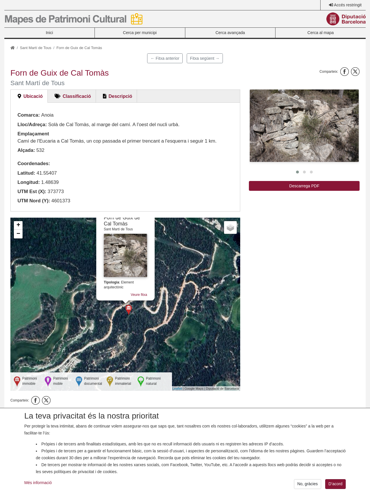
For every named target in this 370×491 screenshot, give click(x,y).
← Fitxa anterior (165, 58)
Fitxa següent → (204, 58)
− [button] (18, 234)
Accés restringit (348, 5)
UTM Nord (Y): (33, 201)
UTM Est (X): (31, 191)
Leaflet (177, 388)
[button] (304, 125)
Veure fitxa (139, 295)
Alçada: (26, 150)
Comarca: (28, 115)
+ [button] (18, 225)
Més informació (38, 487)
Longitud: (28, 182)
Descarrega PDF (304, 186)
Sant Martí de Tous (35, 48)
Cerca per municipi (140, 32)
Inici (49, 32)
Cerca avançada (230, 32)
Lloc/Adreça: (32, 124)
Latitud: (26, 173)
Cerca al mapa (321, 32)
